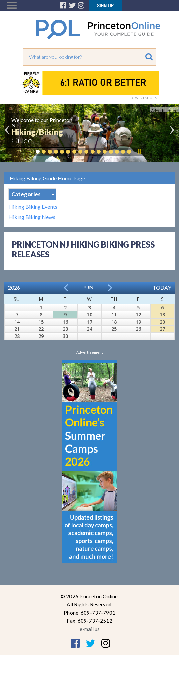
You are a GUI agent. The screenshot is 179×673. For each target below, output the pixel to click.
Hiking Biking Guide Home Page (47, 178)
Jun (88, 287)
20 (162, 322)
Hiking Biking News (31, 217)
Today (162, 287)
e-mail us (90, 629)
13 (162, 314)
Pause (139, 152)
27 (162, 329)
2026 (14, 287)
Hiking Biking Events (32, 207)
